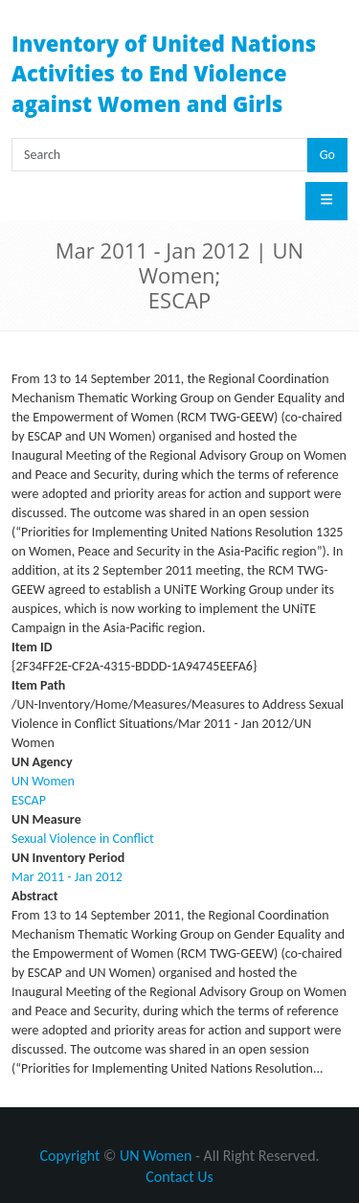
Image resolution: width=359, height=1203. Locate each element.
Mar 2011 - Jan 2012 (67, 877)
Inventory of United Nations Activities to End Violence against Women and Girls (163, 73)
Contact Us (179, 1177)
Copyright (69, 1155)
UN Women (43, 781)
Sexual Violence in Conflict (82, 838)
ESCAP (28, 800)
